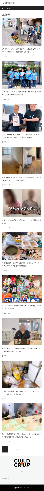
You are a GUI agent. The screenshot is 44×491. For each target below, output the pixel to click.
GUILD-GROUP (8, 3)
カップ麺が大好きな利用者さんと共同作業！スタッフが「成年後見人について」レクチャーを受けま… (21, 136)
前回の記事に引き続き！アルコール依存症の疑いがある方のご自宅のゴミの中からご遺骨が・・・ (21, 178)
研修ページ (5, 478)
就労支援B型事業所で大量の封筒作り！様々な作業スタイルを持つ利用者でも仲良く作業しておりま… (21, 435)
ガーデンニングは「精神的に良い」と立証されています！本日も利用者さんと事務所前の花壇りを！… (21, 50)
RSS (22, 471)
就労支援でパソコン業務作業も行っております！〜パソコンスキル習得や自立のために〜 (21, 350)
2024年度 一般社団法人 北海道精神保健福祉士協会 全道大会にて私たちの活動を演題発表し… (22, 93)
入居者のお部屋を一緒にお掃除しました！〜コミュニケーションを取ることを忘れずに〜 (21, 392)
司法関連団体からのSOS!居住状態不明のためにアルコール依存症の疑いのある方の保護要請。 (21, 264)
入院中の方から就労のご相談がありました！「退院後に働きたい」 (21, 221)
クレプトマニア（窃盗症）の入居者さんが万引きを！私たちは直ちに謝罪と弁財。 (21, 307)
